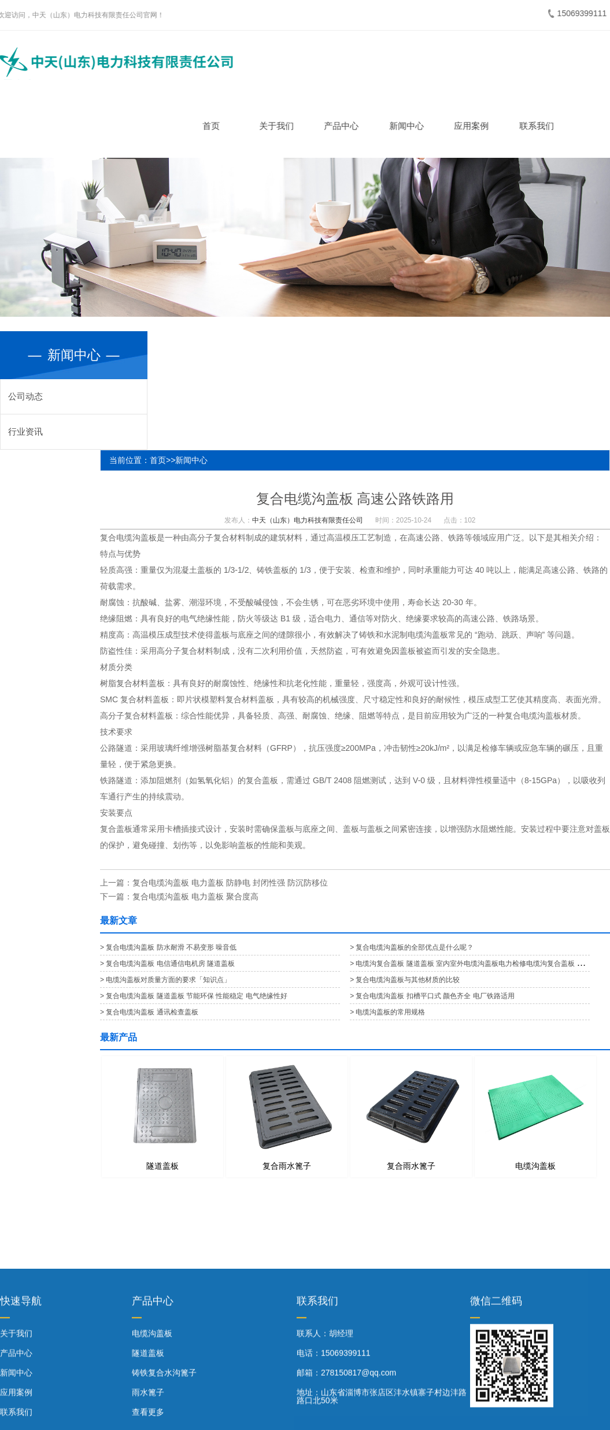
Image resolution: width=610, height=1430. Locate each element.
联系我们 (539, 126)
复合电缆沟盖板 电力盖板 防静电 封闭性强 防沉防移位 (230, 882)
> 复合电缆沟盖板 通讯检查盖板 (149, 1012)
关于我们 (278, 126)
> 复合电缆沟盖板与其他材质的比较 (405, 980)
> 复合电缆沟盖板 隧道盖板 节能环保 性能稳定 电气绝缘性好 (193, 996)
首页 (214, 126)
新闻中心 (408, 126)
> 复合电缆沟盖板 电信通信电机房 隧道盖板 (167, 963)
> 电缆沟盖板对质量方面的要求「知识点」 (165, 980)
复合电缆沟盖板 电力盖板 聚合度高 (195, 896)
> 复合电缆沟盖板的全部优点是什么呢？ (412, 947)
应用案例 (474, 126)
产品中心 (344, 126)
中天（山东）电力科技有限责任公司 (307, 520)
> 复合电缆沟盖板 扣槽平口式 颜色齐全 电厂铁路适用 (432, 996)
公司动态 (25, 396)
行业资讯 (25, 431)
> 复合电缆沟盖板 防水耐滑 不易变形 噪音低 (168, 947)
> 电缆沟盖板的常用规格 (387, 1012)
